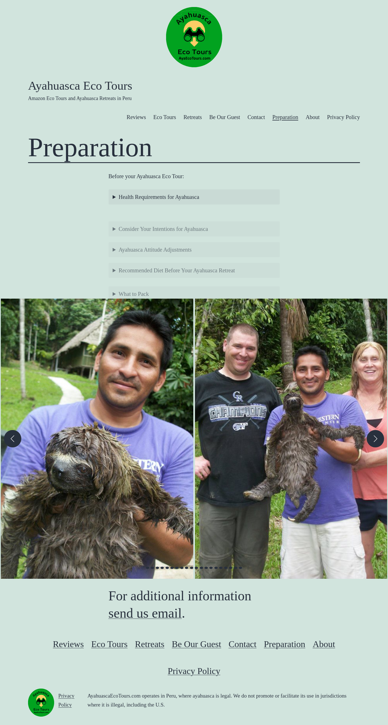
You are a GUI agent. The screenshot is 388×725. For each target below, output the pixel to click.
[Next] (375, 438)
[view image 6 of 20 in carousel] (172, 568)
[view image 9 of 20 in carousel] (186, 568)
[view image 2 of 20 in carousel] (152, 568)
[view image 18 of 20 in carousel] (230, 568)
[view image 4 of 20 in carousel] (162, 568)
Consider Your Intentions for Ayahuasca (163, 240)
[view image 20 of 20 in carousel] (240, 568)
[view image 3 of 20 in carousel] (157, 568)
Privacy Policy (343, 117)
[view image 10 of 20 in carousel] (191, 568)
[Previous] (12, 438)
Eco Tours (164, 117)
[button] (97, 439)
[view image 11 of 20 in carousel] (196, 568)
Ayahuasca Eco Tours (80, 85)
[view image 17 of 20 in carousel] (226, 568)
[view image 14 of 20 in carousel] (211, 568)
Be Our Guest (224, 117)
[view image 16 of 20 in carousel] (220, 568)
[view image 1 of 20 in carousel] (147, 568)
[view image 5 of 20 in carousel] (167, 568)
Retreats (192, 117)
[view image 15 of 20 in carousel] (216, 568)
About (313, 117)
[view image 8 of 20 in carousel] (181, 568)
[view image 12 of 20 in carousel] (201, 568)
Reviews (136, 117)
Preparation (285, 117)
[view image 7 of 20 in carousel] (176, 568)
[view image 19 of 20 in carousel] (235, 568)
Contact (256, 117)
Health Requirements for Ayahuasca (159, 197)
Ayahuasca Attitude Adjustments (155, 261)
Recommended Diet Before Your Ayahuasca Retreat (177, 281)
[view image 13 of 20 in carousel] (206, 568)
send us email (145, 613)
